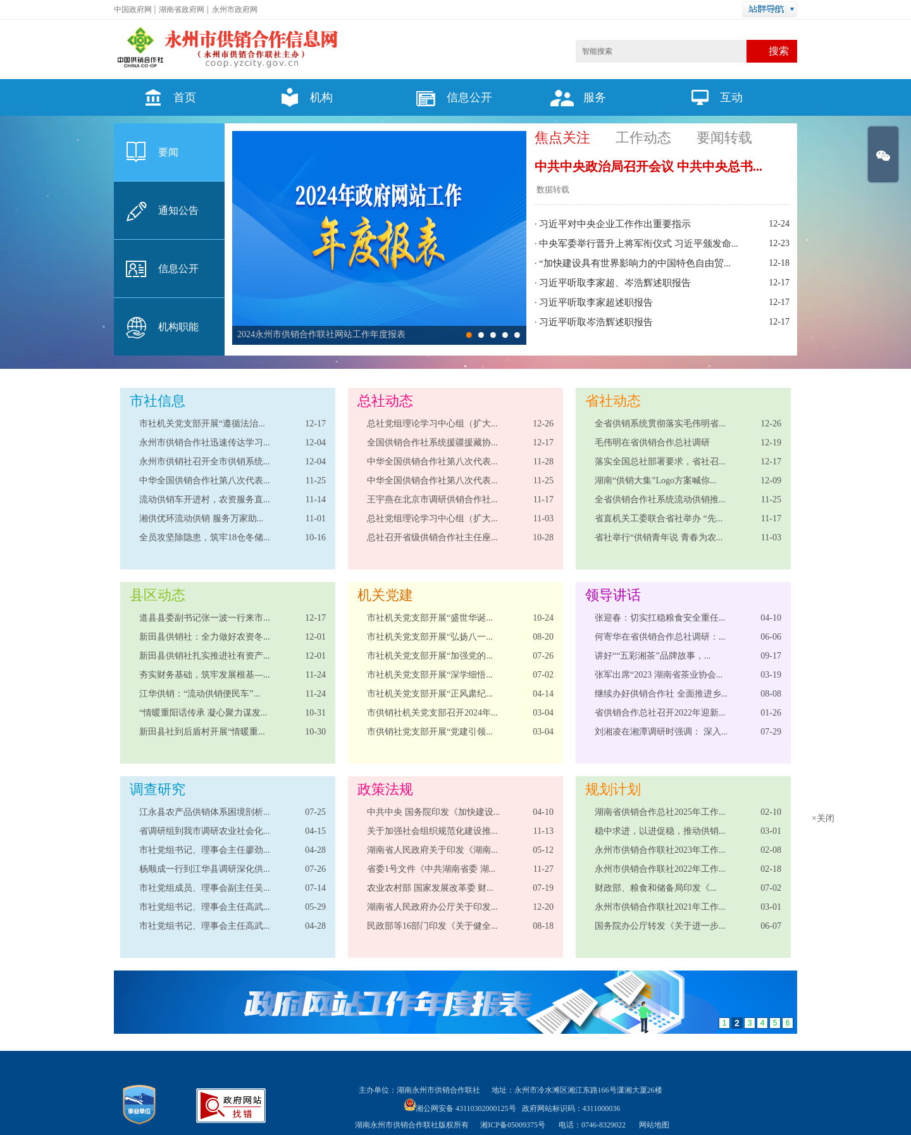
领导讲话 (613, 595)
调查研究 (157, 789)
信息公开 (449, 97)
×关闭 (814, 809)
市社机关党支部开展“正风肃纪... (430, 693)
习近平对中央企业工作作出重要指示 (615, 224)
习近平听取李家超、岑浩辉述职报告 (615, 283)
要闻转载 (724, 138)
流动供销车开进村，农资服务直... (204, 499)
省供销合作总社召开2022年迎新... (660, 712)
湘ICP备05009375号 (512, 1124)
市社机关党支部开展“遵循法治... (202, 423)
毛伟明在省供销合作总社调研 (652, 442)
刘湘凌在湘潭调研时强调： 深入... (661, 731)
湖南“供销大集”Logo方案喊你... (655, 480)
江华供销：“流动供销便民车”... (199, 693)
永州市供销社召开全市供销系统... (204, 461)
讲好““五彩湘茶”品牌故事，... (652, 656)
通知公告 (178, 210)
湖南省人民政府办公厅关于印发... (432, 907)
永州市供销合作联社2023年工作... (660, 850)
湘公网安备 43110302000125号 (460, 1108)
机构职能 (178, 326)
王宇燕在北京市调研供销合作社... (432, 499)
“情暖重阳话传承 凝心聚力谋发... (203, 712)
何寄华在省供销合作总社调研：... (660, 637)
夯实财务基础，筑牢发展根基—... (204, 674)
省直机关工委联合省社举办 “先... (658, 518)
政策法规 (385, 789)
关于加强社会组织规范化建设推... (432, 831)
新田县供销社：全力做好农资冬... (204, 637)
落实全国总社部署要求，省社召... (660, 461)
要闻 (168, 152)
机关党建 (385, 595)
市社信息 (157, 401)
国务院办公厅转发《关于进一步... (660, 926)
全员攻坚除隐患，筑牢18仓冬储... (204, 537)
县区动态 (157, 595)
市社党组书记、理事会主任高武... (204, 907)
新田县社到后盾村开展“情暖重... (202, 731)
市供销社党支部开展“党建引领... (430, 731)
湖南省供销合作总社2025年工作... (660, 812)
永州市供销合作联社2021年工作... (660, 907)
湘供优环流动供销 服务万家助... (201, 518)
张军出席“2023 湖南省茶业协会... (658, 674)
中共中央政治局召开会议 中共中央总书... (648, 166)
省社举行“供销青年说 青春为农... (658, 537)
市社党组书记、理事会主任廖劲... (204, 850)
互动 (711, 97)
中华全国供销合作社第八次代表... (204, 480)
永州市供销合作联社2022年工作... (660, 869)
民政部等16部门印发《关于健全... (432, 926)
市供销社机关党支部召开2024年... (432, 712)
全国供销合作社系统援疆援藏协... (432, 442)
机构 (301, 97)
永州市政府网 (234, 9)
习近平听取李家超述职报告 (596, 302)
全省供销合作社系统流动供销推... (660, 499)
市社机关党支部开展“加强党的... (430, 656)
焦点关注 (562, 138)
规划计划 (613, 789)
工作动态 (643, 138)
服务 (574, 97)
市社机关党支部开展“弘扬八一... (430, 637)
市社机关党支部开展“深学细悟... (430, 674)
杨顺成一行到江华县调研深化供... (204, 869)
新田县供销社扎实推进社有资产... (204, 656)
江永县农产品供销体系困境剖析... (204, 812)
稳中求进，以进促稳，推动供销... (660, 831)
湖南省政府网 (181, 9)
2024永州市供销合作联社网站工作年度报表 (321, 334)
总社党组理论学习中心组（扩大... (432, 423)
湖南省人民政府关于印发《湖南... (432, 850)
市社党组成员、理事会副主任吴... (204, 888)
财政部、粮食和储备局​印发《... (656, 888)
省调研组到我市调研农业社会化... (204, 831)
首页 (164, 97)
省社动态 (613, 401)
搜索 (779, 51)
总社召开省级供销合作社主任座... (432, 537)
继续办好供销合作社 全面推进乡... (661, 693)
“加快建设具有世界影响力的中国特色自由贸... (635, 263)
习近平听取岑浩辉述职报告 (596, 322)
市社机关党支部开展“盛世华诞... (430, 618)
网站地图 (654, 1124)
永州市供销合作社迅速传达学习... (204, 442)
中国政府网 (133, 9)
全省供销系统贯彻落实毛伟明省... (660, 423)
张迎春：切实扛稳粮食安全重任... (660, 618)
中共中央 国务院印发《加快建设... (433, 812)
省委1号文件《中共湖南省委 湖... (431, 869)
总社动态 (385, 401)
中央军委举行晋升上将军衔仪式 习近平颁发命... (638, 244)
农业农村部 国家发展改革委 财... (430, 888)
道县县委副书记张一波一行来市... (204, 618)
